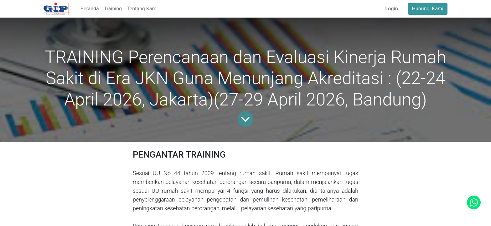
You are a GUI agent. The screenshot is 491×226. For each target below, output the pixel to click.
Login (391, 9)
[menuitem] (89, 9)
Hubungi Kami (427, 9)
